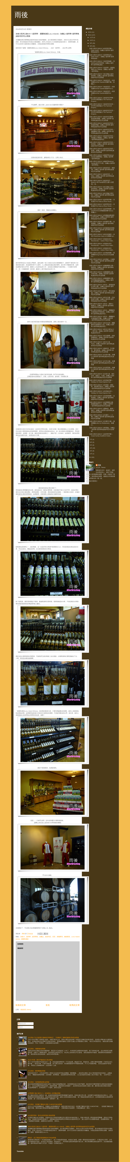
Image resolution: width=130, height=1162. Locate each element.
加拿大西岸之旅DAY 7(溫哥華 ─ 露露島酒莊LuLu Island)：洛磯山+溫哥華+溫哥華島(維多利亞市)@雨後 (61, 1126)
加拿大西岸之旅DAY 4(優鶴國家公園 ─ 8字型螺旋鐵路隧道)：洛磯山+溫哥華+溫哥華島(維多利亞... (101, 280)
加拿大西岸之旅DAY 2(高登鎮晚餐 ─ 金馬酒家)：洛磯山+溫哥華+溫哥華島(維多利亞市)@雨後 (102, 397)
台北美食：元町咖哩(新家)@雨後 (38, 1082)
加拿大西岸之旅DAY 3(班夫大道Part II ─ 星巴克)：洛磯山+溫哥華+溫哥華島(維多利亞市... (101, 331)
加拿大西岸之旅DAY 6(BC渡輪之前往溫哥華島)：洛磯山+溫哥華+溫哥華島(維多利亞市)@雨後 (101, 188)
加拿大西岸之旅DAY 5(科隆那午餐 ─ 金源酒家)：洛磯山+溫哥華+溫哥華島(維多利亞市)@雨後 (102, 223)
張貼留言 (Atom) (25, 1009)
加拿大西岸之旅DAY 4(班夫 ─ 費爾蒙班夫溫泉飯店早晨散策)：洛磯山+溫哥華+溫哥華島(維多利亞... (102, 312)
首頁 (48, 1005)
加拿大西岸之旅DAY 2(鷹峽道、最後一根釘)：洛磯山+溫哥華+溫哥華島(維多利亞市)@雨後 (101, 410)
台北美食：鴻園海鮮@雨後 (36, 1049)
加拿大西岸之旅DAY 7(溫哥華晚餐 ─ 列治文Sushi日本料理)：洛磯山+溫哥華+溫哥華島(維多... (102, 63)
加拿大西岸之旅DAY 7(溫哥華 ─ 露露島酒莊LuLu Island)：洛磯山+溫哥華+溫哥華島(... (102, 69)
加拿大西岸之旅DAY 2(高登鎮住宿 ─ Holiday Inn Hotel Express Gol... (101, 392)
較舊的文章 (75, 1005)
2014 (90, 35)
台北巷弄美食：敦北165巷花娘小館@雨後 (41, 1115)
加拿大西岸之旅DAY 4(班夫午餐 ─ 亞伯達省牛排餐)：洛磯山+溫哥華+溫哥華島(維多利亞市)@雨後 (102, 299)
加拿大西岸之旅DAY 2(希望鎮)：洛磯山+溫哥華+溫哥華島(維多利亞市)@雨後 (102, 429)
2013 (90, 457)
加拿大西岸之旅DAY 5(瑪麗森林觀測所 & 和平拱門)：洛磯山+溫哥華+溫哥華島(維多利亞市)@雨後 (101, 217)
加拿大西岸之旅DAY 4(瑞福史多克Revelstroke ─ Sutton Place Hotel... (101, 244)
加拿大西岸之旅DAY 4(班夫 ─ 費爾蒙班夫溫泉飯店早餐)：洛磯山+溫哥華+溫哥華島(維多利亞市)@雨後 (102, 318)
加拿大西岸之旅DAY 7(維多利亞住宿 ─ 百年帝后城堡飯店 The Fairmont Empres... (101, 105)
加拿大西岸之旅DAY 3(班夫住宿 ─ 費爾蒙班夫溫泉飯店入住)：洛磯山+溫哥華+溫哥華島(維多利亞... (102, 324)
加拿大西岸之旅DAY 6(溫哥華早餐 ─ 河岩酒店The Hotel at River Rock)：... (102, 200)
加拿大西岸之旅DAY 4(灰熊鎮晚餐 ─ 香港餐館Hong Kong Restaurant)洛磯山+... (102, 254)
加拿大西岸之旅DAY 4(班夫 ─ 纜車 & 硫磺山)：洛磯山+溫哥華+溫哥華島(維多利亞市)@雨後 (101, 305)
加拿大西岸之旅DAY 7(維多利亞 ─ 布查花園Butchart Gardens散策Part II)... (102, 87)
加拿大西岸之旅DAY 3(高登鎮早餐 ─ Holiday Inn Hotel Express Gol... (101, 381)
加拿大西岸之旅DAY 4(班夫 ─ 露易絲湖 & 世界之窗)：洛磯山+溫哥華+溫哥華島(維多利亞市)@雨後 (102, 286)
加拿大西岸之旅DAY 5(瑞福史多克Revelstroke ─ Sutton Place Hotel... (101, 240)
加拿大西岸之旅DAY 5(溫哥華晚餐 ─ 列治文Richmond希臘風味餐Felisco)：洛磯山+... (102, 210)
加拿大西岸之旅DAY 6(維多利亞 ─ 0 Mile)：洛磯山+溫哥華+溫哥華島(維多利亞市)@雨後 (101, 176)
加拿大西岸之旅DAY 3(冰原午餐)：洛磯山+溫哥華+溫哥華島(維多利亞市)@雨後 (102, 356)
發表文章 (22, 1023)
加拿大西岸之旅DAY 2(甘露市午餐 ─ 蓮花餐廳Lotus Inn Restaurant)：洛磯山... (102, 423)
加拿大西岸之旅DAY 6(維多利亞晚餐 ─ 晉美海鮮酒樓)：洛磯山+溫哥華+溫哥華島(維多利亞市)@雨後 (101, 118)
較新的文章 (21, 1005)
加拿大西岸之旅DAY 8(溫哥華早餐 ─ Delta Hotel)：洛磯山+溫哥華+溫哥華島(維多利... (101, 50)
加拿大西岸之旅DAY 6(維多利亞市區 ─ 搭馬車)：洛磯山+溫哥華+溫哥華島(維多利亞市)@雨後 (101, 144)
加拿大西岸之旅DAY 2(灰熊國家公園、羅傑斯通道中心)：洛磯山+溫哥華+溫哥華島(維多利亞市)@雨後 (101, 404)
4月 (91, 448)
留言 (20, 1027)
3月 (91, 451)
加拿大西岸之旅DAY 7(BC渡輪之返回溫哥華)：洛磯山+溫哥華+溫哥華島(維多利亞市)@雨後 (101, 75)
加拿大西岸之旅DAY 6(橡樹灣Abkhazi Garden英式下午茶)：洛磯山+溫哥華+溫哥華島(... (102, 163)
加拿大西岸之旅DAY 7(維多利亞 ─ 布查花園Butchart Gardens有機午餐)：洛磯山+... (102, 82)
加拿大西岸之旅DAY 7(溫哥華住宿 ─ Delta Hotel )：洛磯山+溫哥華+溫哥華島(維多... (101, 56)
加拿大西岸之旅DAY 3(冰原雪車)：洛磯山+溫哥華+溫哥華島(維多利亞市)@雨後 (102, 369)
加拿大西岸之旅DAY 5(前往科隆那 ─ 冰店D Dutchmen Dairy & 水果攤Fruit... (102, 235)
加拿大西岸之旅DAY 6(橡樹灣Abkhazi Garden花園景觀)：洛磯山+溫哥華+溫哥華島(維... (101, 156)
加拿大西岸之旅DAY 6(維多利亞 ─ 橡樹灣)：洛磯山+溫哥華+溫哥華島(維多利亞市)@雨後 (102, 169)
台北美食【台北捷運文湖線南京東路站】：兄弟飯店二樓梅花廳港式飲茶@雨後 (53, 1037)
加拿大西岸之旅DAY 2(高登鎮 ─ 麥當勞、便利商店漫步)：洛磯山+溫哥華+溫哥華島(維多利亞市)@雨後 (101, 386)
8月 (91, 46)
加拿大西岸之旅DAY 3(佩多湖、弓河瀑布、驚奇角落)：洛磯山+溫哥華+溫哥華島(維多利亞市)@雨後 (101, 350)
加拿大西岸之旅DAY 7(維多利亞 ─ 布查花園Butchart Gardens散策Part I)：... (102, 93)
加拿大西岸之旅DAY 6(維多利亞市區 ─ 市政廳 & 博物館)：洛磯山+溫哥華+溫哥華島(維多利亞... (101, 137)
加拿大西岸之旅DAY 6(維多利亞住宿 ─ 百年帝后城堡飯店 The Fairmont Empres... (101, 112)
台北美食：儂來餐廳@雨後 (36, 1071)
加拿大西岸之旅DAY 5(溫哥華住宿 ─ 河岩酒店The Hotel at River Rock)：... (102, 205)
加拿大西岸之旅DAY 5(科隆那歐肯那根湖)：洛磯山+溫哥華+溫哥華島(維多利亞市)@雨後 (101, 229)
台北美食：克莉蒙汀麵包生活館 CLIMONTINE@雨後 (45, 1104)
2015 (90, 32)
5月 (91, 445)
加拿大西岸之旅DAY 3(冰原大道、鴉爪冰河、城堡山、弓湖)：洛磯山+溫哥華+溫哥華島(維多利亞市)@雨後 (101, 375)
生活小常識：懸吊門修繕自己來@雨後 (40, 1060)
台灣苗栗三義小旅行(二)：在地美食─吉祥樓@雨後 (44, 1093)
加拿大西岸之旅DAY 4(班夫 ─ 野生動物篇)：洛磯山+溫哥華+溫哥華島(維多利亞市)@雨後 (102, 292)
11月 (91, 37)
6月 (91, 442)
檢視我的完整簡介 (91, 481)
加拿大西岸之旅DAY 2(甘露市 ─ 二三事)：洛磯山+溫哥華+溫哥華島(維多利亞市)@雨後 (101, 416)
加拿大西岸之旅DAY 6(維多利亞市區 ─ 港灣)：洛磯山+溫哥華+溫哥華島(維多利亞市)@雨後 (101, 150)
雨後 (21, 15)
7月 (91, 439)
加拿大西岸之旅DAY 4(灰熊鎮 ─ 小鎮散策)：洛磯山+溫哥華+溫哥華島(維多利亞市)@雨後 (102, 261)
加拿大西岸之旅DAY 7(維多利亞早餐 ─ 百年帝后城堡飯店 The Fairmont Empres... (101, 99)
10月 (91, 40)
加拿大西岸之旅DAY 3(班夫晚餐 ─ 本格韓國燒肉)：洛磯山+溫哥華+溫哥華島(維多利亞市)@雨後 (102, 337)
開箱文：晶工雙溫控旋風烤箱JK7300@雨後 (42, 1138)
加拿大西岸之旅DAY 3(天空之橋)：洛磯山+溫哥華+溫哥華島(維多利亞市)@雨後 (102, 362)
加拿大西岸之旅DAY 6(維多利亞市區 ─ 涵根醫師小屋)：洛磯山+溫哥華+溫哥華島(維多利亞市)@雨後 (101, 131)
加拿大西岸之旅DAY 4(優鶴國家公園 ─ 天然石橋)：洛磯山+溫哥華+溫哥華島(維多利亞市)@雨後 (101, 273)
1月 (91, 453)
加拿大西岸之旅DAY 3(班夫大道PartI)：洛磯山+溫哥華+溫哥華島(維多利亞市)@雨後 (101, 343)
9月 (91, 43)
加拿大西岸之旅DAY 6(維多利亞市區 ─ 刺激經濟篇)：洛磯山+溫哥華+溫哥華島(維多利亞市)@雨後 (101, 125)
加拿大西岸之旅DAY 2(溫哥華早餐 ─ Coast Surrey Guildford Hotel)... (101, 435)
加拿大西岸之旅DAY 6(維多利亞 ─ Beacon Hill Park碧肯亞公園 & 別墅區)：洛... (101, 182)
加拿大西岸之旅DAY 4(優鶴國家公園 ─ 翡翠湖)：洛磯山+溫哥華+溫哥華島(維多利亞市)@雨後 (101, 267)
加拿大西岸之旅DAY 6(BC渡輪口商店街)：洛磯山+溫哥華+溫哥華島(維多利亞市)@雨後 (101, 195)
